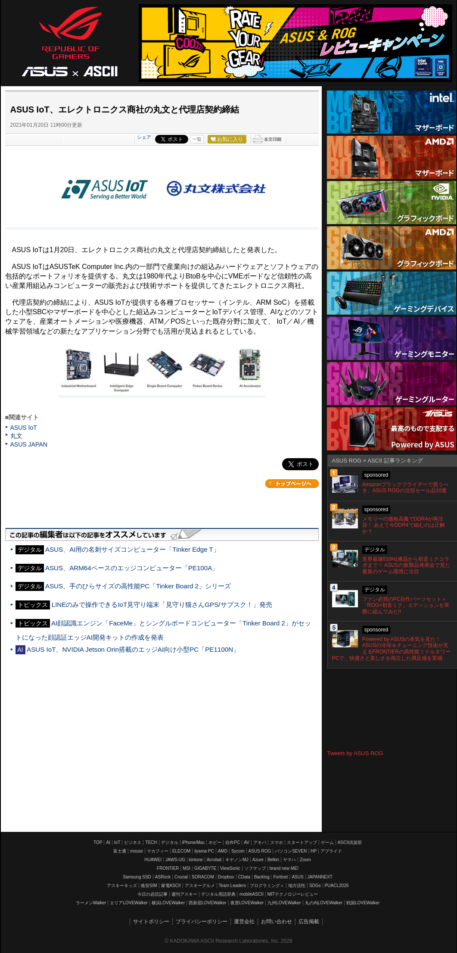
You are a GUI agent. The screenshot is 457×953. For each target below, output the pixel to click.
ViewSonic (230, 868)
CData (244, 877)
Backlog (262, 877)
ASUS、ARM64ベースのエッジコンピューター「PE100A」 (131, 568)
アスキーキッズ (122, 885)
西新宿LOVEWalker (207, 902)
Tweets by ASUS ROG (355, 753)
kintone (196, 859)
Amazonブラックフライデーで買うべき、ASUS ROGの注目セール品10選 (405, 487)
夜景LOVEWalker (247, 902)
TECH (151, 842)
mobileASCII (251, 894)
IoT (117, 842)
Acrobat (214, 859)
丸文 (16, 435)
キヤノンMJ (236, 859)
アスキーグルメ (200, 885)
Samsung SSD (137, 877)
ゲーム (327, 842)
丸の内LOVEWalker (323, 902)
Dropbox (226, 877)
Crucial (181, 877)
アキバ (259, 842)
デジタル (169, 842)
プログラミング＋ (267, 885)
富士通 (119, 851)
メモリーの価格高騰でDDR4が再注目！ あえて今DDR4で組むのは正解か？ (403, 525)
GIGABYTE (205, 868)
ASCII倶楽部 (350, 842)
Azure (258, 859)
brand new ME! (284, 868)
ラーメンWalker (91, 902)
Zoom (305, 859)
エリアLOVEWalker (128, 902)
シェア (144, 137)
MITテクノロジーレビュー (292, 894)
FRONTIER (168, 868)
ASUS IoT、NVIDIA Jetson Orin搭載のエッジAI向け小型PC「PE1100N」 (133, 649)
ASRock (163, 877)
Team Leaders (232, 885)
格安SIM (149, 885)
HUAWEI (153, 859)
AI (108, 842)
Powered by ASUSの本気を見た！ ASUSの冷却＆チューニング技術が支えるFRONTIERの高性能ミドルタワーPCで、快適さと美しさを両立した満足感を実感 (391, 648)
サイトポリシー (151, 922)
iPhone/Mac (193, 842)
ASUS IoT (23, 427)
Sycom (238, 851)
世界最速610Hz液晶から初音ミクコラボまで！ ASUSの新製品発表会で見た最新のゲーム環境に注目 (406, 565)
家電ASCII (171, 885)
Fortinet (280, 877)
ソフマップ (255, 868)
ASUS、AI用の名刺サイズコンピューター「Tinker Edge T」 (132, 549)
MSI (186, 868)
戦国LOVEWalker (362, 902)
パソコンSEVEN (291, 851)
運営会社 (244, 922)
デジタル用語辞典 (218, 894)
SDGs (315, 885)
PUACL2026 (337, 885)
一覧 (197, 139)
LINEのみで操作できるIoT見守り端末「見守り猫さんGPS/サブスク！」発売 (162, 604)
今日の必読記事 (152, 894)
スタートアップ (302, 842)
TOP (97, 842)
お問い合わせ (276, 922)
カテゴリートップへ (292, 483)
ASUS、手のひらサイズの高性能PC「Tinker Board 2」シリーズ (138, 586)
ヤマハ (289, 859)
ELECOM (181, 851)
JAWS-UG (175, 859)
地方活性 (296, 885)
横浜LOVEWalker (168, 902)
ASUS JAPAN (28, 444)
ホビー (214, 842)
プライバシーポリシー (201, 922)
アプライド (331, 851)
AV (246, 842)
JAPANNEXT (320, 877)
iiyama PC (204, 851)
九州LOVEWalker (284, 902)
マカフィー (157, 851)
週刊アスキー (184, 894)
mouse (136, 851)
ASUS (297, 877)
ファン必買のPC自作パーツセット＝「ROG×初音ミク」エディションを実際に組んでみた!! (405, 605)
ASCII (101, 70)
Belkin (273, 859)
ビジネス (132, 842)
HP (314, 851)
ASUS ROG (69, 41)
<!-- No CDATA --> (392, 709)
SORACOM (203, 877)
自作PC (232, 842)
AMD (222, 851)
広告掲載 (308, 922)
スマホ (276, 842)
